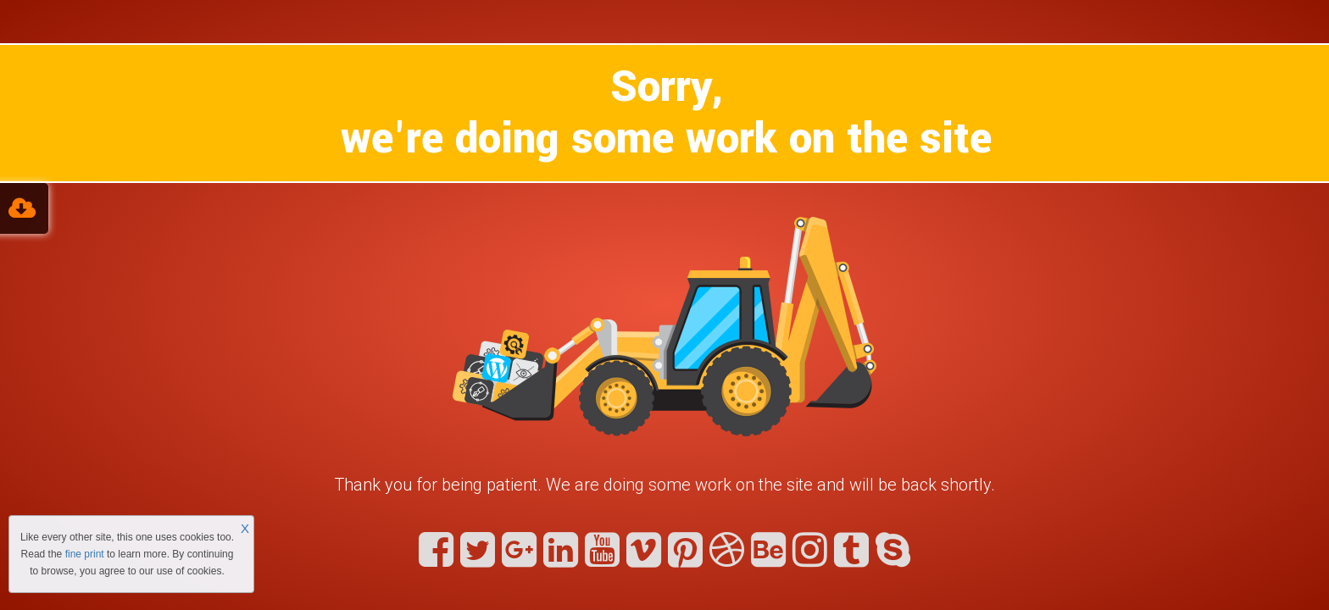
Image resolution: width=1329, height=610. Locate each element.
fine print (84, 554)
